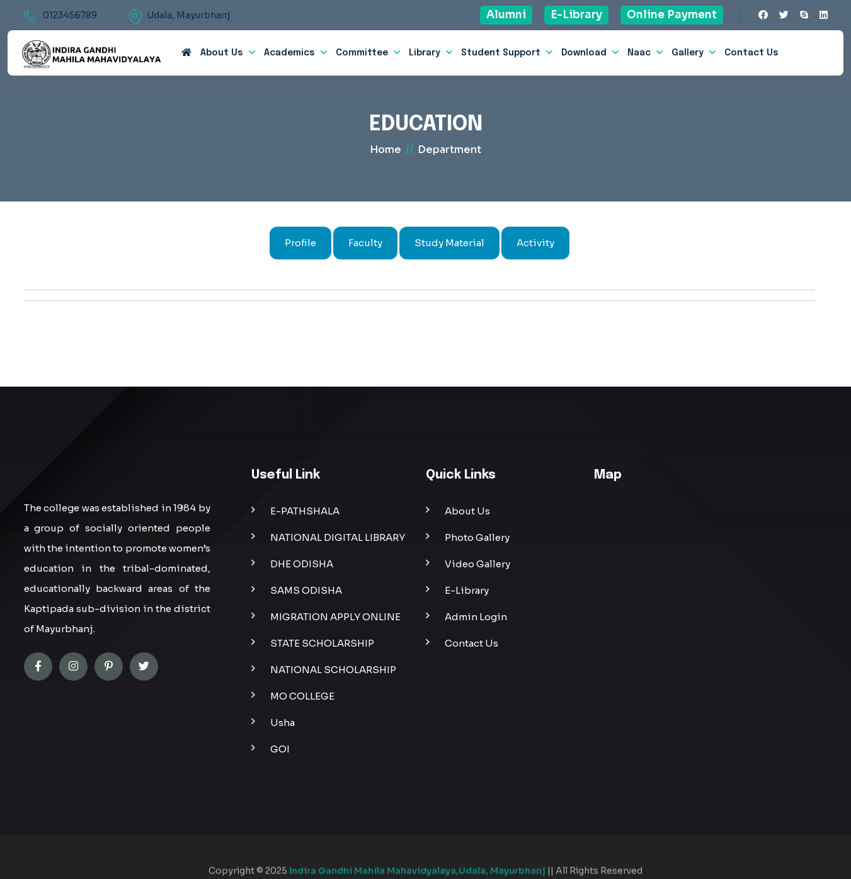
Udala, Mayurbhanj (188, 15)
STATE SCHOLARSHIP (322, 643)
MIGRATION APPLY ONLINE (335, 617)
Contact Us (751, 52)
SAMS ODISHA (306, 590)
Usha (282, 723)
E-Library (467, 590)
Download (584, 52)
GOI (280, 749)
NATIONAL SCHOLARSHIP (333, 670)
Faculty (365, 243)
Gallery (687, 52)
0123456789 (70, 15)
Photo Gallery (477, 537)
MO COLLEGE (302, 696)
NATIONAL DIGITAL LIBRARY (337, 537)
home (385, 149)
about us (221, 52)
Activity (535, 243)
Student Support (500, 52)
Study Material (449, 243)
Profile (300, 243)
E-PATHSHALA (305, 511)
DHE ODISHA (301, 564)
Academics (289, 52)
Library (424, 52)
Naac (639, 52)
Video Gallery (477, 564)
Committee (362, 52)
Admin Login (476, 617)
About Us (467, 511)
